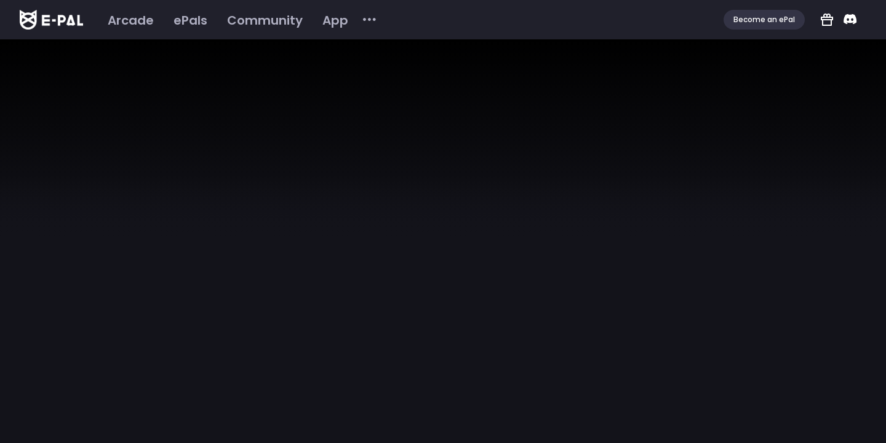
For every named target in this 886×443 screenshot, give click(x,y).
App (335, 20)
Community (265, 20)
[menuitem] (131, 20)
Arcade (131, 20)
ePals (190, 20)
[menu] (238, 20)
